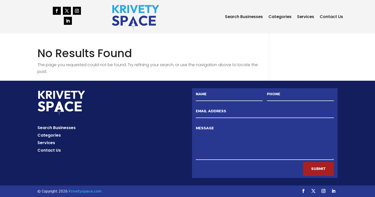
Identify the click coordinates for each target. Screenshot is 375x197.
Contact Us (331, 17)
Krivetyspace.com (85, 191)
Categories (280, 17)
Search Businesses (244, 17)
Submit (318, 168)
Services (305, 17)
